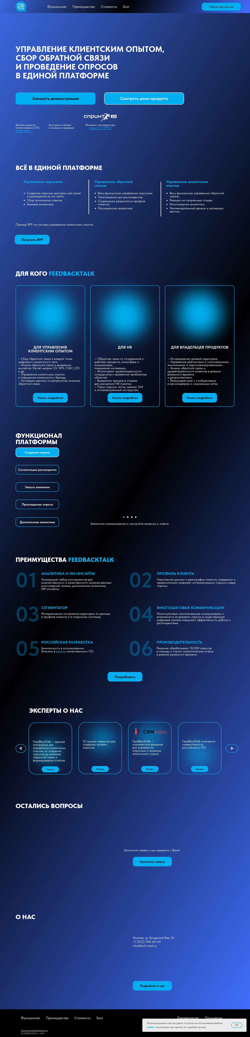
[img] (188, 7)
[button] (221, 7)
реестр (60, 651)
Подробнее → (24, 130)
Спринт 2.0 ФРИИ (100, 127)
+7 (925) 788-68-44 (147, 942)
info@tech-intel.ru (144, 946)
